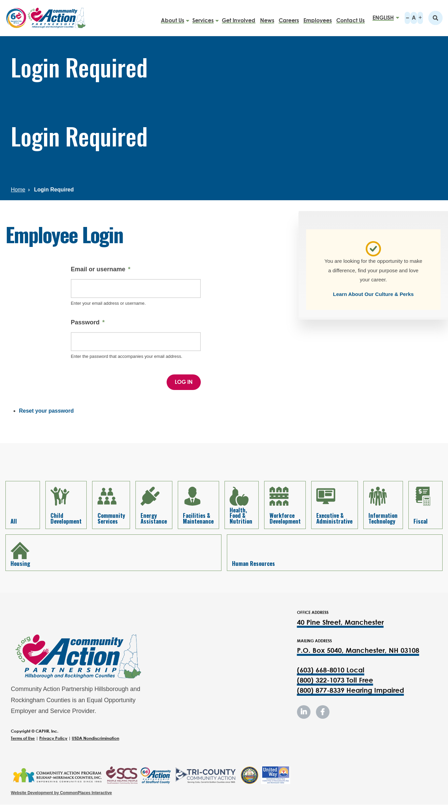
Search (435, 18)
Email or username (98, 269)
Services (203, 17)
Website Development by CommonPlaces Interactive (61, 792)
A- (407, 18)
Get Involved (238, 17)
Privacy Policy (53, 738)
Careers (289, 17)
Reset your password (46, 411)
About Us (172, 17)
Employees (317, 17)
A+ (420, 18)
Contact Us (350, 17)
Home (18, 189)
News (267, 17)
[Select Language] (383, 18)
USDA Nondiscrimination (95, 738)
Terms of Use (23, 738)
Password (85, 322)
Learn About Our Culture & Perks (373, 294)
